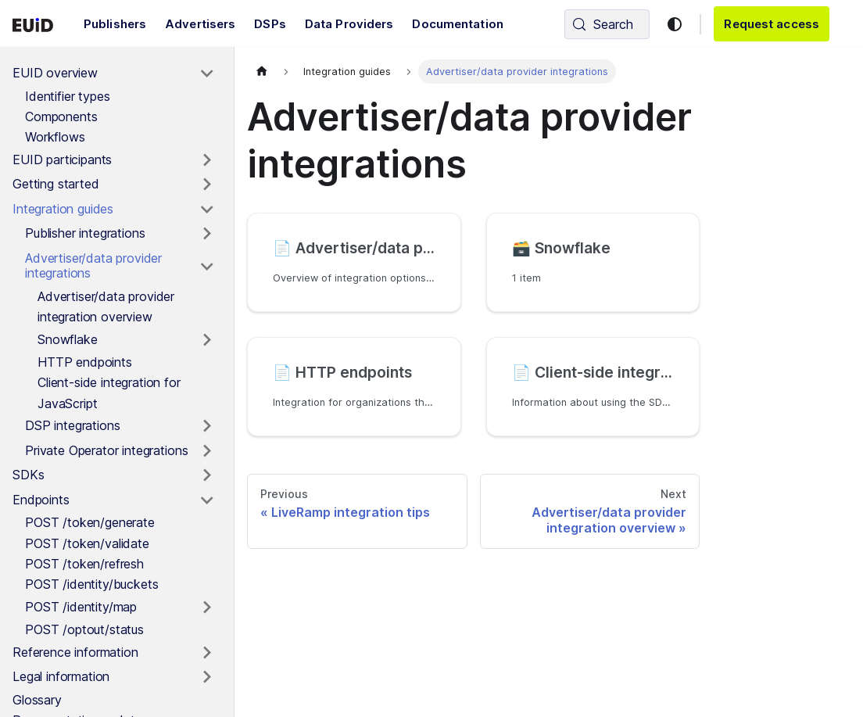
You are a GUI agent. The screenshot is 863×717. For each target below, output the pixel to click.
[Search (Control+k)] (607, 24)
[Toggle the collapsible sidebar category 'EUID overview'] (206, 73)
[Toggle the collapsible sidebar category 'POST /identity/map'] (206, 607)
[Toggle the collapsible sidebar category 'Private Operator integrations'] (206, 451)
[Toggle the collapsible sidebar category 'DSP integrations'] (206, 426)
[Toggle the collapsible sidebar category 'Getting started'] (206, 184)
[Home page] (262, 71)
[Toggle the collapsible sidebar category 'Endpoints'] (206, 500)
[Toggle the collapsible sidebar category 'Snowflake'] (206, 340)
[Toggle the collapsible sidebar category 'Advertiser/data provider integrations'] (206, 266)
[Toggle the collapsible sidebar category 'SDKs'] (206, 475)
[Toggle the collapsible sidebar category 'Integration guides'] (206, 209)
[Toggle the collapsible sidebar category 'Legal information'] (206, 677)
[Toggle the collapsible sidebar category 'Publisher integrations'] (206, 233)
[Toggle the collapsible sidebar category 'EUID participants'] (206, 160)
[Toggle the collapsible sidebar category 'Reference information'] (206, 652)
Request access (771, 23)
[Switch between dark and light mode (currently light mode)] (674, 24)
